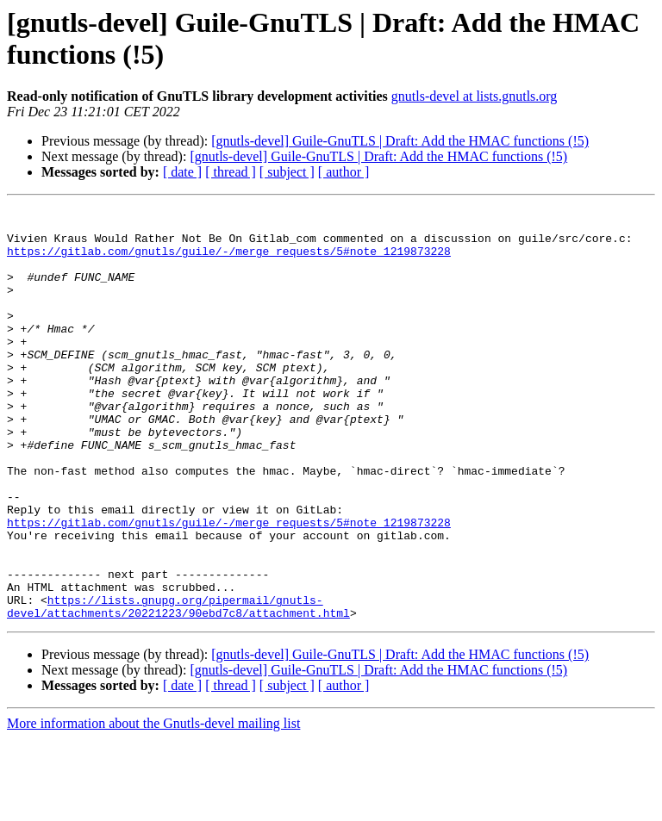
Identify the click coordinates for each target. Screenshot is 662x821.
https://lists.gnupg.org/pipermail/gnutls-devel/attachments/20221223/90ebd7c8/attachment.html (178, 687)
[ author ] (344, 172)
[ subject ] (287, 172)
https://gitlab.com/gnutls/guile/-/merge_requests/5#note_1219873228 (229, 261)
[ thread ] (230, 172)
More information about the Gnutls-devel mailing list (153, 806)
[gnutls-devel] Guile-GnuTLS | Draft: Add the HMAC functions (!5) (400, 141)
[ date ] (182, 172)
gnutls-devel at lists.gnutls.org (474, 96)
